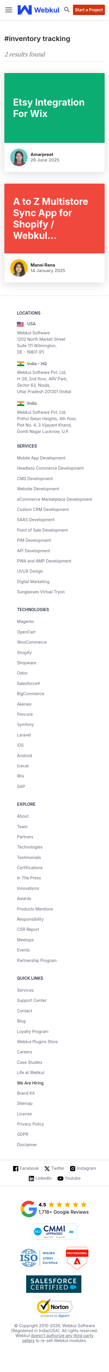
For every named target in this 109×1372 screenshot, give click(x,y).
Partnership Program (37, 960)
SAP (21, 786)
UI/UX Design (30, 571)
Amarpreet (42, 154)
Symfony (25, 724)
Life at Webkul (30, 1072)
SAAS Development (35, 519)
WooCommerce (32, 642)
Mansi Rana (43, 265)
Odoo (22, 672)
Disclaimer (27, 1144)
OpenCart (26, 631)
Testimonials (29, 857)
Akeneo (24, 704)
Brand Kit (26, 1093)
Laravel (24, 734)
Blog (21, 1020)
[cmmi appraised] (54, 1232)
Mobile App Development (41, 457)
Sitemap (25, 1103)
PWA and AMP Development (44, 560)
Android (24, 755)
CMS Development (35, 478)
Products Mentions (35, 908)
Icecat (23, 765)
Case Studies (29, 1062)
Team (22, 826)
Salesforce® (28, 683)
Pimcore (25, 714)
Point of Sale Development (42, 530)
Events (23, 949)
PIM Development (34, 540)
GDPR (22, 1134)
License (24, 1113)
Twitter (57, 1168)
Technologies (29, 846)
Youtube (73, 1178)
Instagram (86, 1168)
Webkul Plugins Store (37, 1041)
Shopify (24, 652)
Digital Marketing (33, 581)
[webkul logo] (38, 10)
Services (25, 990)
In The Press (29, 877)
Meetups (25, 939)
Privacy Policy (30, 1123)
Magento (25, 621)
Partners (25, 836)
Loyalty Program (32, 1031)
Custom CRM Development (43, 509)
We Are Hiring (30, 1082)
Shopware (26, 662)
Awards (24, 898)
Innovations (28, 888)
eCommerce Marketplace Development (54, 499)
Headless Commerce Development (50, 468)
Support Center (31, 1000)
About (22, 816)
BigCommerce (30, 693)
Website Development (38, 488)
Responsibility (30, 919)
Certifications (29, 867)
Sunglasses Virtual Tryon (41, 591)
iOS (20, 745)
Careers (24, 1051)
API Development (33, 550)
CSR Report (28, 929)
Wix (20, 775)
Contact (24, 1010)
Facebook (29, 1168)
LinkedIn (43, 1178)
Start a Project (89, 9)
